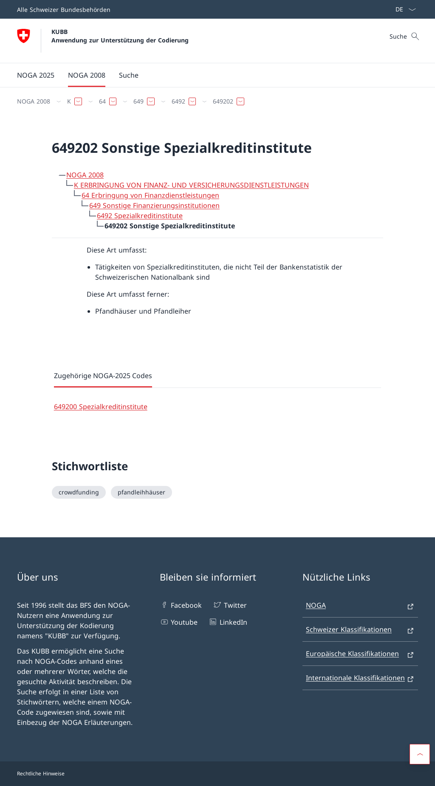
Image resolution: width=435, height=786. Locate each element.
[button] (420, 754)
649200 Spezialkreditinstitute (100, 406)
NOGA (316, 605)
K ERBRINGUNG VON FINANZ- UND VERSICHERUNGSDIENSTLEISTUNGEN (191, 185)
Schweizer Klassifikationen (349, 629)
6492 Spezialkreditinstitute (140, 215)
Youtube (179, 621)
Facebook (181, 604)
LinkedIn (227, 621)
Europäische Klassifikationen (352, 653)
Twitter (229, 604)
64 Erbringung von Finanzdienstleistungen (150, 195)
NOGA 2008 (85, 175)
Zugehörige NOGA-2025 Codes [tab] (103, 375)
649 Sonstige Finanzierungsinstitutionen (154, 205)
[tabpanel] (217, 400)
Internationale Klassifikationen (355, 677)
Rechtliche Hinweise (41, 773)
